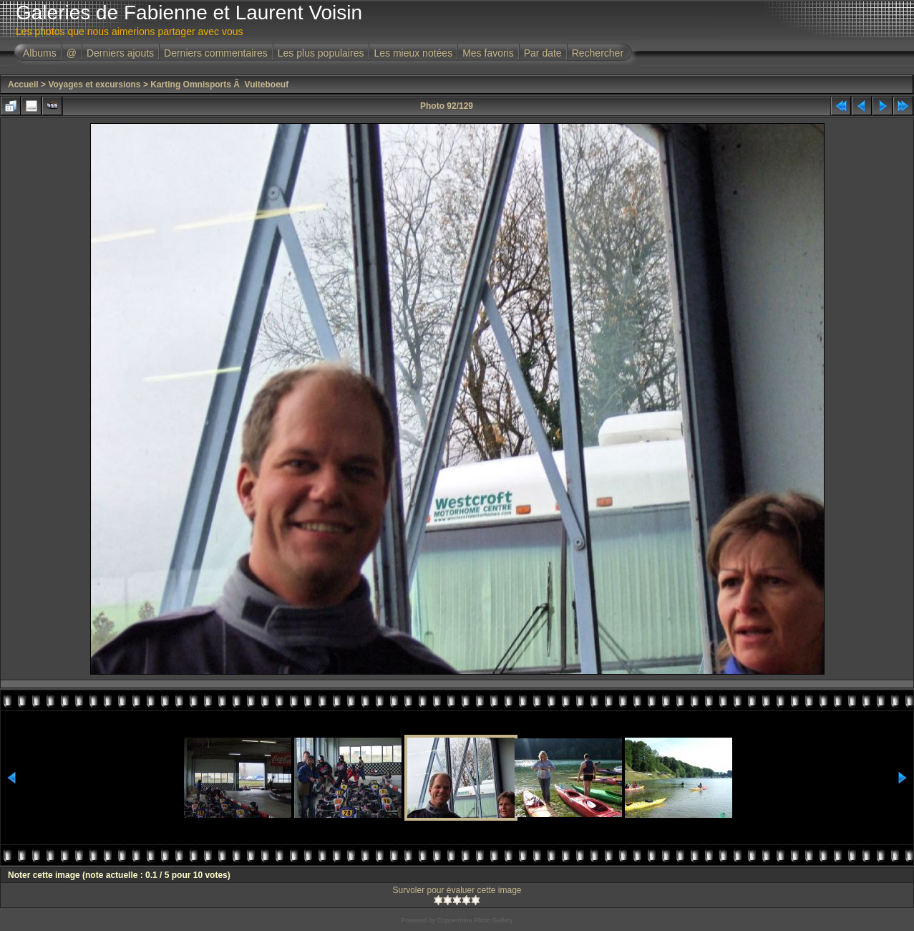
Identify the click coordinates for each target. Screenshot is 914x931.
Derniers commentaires (216, 53)
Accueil (23, 84)
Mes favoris (488, 53)
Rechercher (597, 53)
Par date (543, 53)
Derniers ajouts (120, 53)
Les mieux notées (413, 53)
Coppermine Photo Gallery (474, 920)
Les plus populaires (321, 53)
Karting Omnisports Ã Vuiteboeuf (219, 84)
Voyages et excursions (94, 84)
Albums (40, 53)
